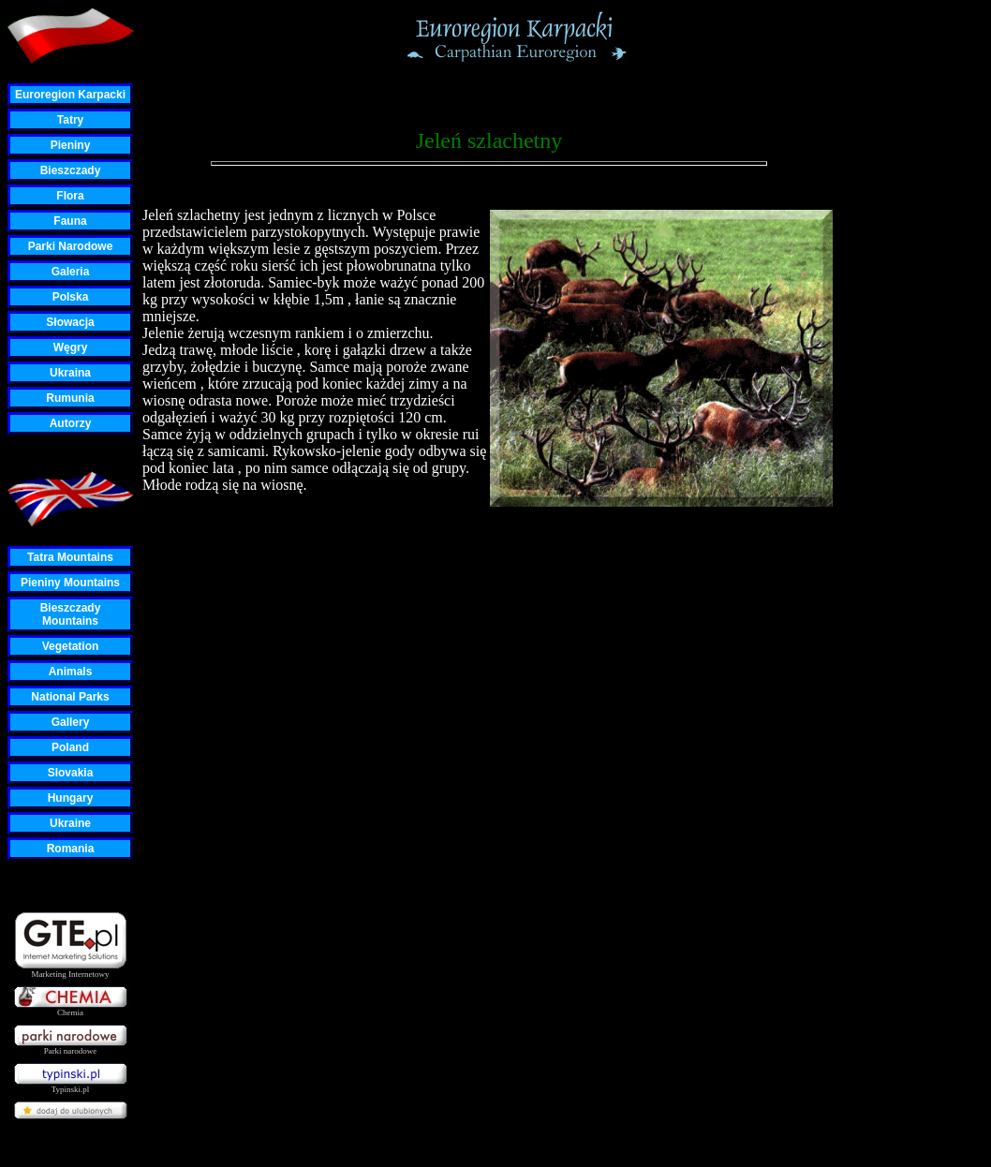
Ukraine (70, 823)
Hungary (71, 798)
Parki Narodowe (70, 246)
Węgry (70, 347)
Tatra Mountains (70, 557)
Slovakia (71, 772)
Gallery (71, 722)
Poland (70, 747)
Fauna (69, 221)
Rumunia (70, 398)
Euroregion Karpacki (70, 94)
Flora (69, 195)
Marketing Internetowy (70, 971)
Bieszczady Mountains (70, 614)
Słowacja (70, 322)
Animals (71, 671)
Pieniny (71, 145)
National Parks (70, 696)
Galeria (71, 271)
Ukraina (70, 372)
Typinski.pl (70, 1086)
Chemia (70, 1009)
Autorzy (71, 423)
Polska (70, 296)
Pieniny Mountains (70, 582)
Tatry (70, 119)
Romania (71, 848)
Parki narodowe (70, 1048)
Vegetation (70, 646)
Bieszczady (70, 170)
